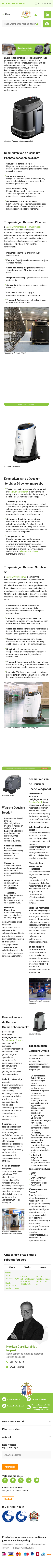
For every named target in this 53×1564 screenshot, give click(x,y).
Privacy (5, 1548)
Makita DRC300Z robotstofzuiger (12, 1276)
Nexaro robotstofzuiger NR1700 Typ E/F (43, 1280)
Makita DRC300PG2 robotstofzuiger (12, 1285)
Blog (36, 1480)
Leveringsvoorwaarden (12, 1544)
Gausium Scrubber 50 (18, 492)
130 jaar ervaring (39, 1399)
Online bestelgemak (15, 1406)
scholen (35, 551)
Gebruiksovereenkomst (36, 1544)
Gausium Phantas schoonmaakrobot (23, 227)
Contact (8, 1499)
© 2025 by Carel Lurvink (22, 1548)
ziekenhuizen (25, 551)
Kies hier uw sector (16, 3)
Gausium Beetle (36, 802)
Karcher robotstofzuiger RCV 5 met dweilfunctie (27, 1280)
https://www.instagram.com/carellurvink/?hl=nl (21, 1480)
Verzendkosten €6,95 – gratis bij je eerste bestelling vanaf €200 (41, 1407)
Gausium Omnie (14, 1040)
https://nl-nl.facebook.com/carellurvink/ (13, 1480)
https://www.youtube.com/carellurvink (29, 1480)
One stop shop (13, 1399)
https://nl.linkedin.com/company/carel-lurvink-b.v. (5, 1480)
